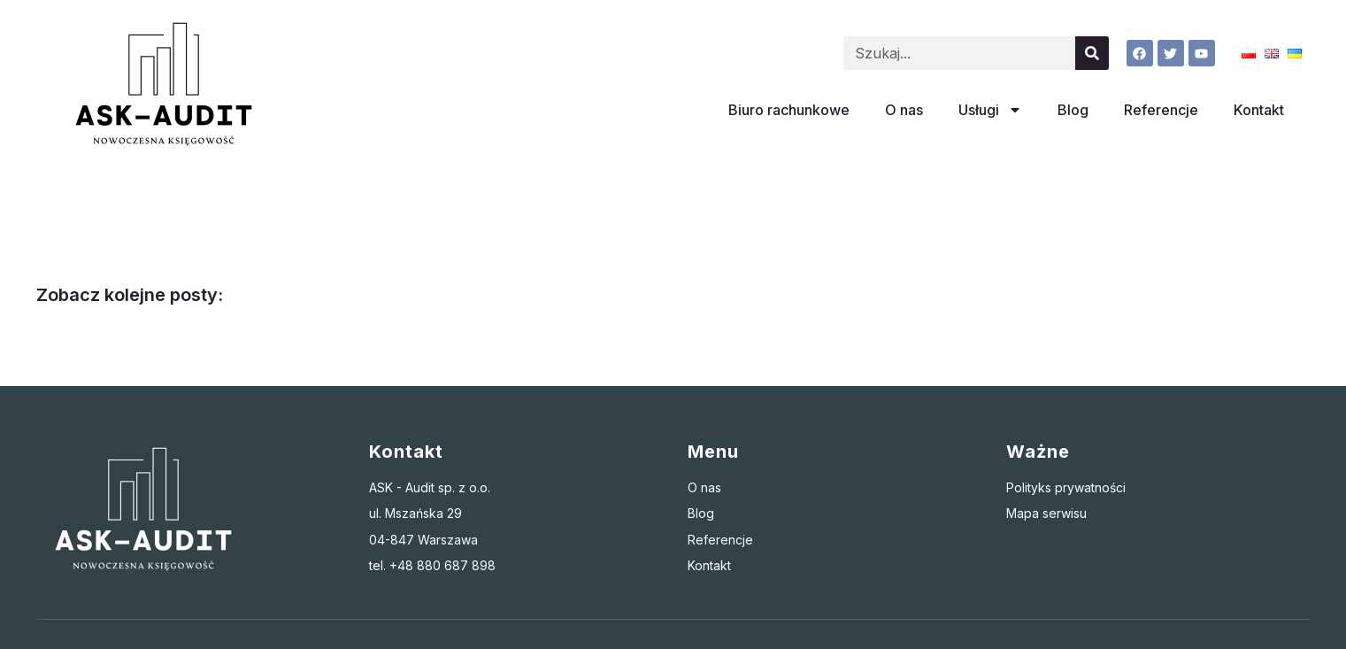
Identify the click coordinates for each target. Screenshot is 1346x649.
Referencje (1161, 110)
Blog (1073, 110)
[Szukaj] (1092, 53)
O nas (904, 110)
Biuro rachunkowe (789, 110)
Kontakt (1259, 110)
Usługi (990, 110)
